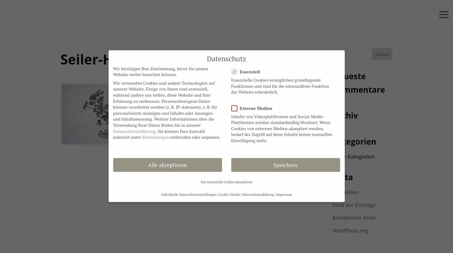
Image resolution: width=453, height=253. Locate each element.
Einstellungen (155, 134)
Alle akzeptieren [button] (167, 161)
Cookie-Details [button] (229, 191)
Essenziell (248, 68)
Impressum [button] (284, 191)
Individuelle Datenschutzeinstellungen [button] (189, 191)
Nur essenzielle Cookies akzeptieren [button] (226, 179)
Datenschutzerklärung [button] (258, 191)
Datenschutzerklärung (134, 128)
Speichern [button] (286, 161)
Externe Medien (254, 104)
